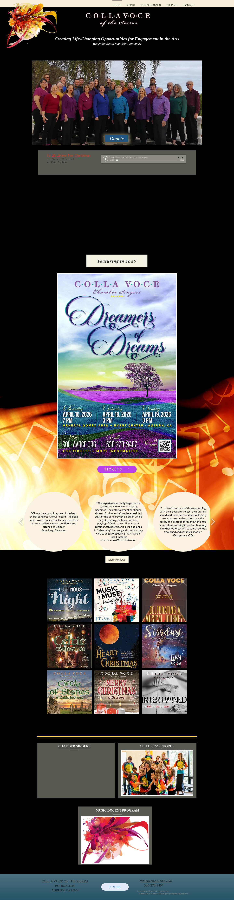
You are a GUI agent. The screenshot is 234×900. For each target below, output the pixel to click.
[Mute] (179, 157)
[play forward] (213, 522)
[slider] (182, 157)
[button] (54, 522)
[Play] (106, 159)
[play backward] (21, 522)
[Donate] (116, 138)
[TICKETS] (117, 469)
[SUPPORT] (115, 887)
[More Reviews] (117, 559)
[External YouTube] (75, 773)
